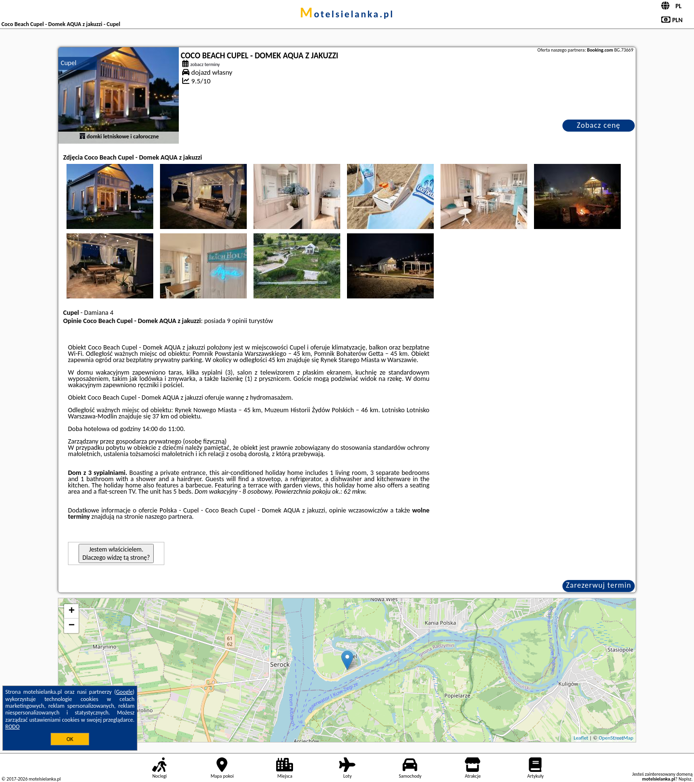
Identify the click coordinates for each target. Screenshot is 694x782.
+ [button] (71, 611)
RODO (12, 726)
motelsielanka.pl (347, 14)
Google (124, 691)
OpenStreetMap (616, 738)
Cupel (68, 63)
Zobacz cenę (599, 125)
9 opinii (237, 321)
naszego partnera (168, 516)
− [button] (71, 626)
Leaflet (581, 738)
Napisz (685, 779)
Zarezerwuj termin (598, 585)
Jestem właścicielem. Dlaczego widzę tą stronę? (116, 553)
